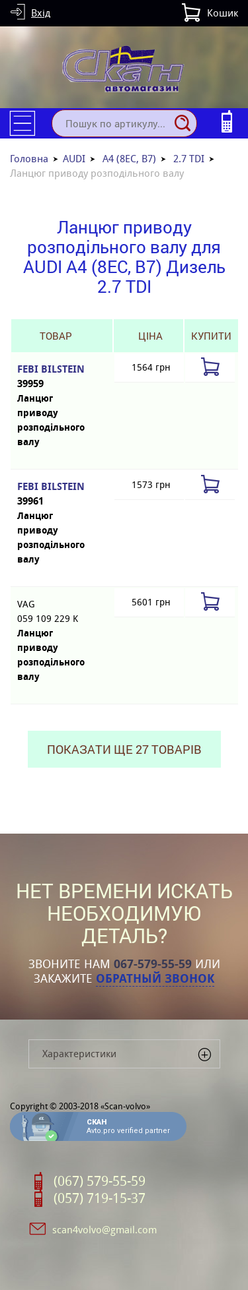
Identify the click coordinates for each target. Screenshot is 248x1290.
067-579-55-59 (153, 964)
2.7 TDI (188, 158)
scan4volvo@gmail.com (104, 1229)
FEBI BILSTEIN (55, 377)
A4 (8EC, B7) (129, 158)
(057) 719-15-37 (99, 1198)
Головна (29, 158)
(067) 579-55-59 (99, 1181)
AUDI (74, 158)
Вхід (40, 13)
